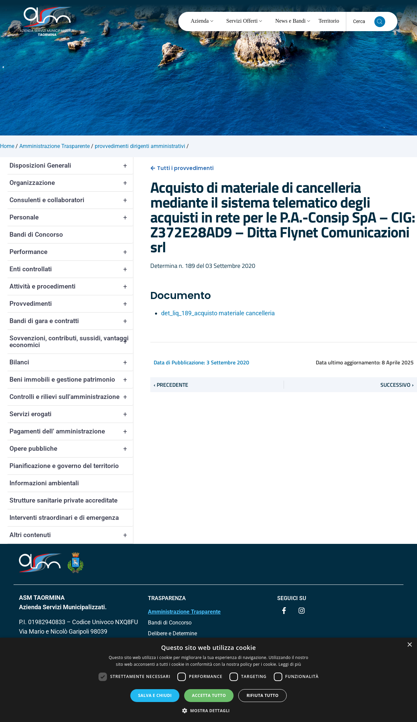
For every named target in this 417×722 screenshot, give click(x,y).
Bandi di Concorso (36, 234)
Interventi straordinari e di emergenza (64, 518)
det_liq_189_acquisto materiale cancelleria (218, 313)
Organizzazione (71, 182)
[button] (208, 710)
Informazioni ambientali (44, 483)
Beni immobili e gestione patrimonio (71, 379)
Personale (71, 217)
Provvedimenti (71, 303)
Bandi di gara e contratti (71, 321)
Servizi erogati (71, 414)
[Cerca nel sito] (379, 21)
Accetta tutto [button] (209, 695)
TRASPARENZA (167, 598)
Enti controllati (71, 269)
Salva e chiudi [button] (155, 695)
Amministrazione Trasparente (184, 612)
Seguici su (291, 598)
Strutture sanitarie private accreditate (63, 500)
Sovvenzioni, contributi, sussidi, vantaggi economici (71, 342)
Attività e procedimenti (71, 286)
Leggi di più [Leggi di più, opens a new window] (290, 664)
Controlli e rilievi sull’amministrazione (71, 396)
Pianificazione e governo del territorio (64, 466)
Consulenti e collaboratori (71, 200)
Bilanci (71, 362)
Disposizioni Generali (71, 165)
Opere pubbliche (71, 448)
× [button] (409, 644)
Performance (71, 251)
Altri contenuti (71, 535)
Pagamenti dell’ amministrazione (71, 431)
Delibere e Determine (172, 633)
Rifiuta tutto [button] (262, 695)
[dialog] (208, 680)
